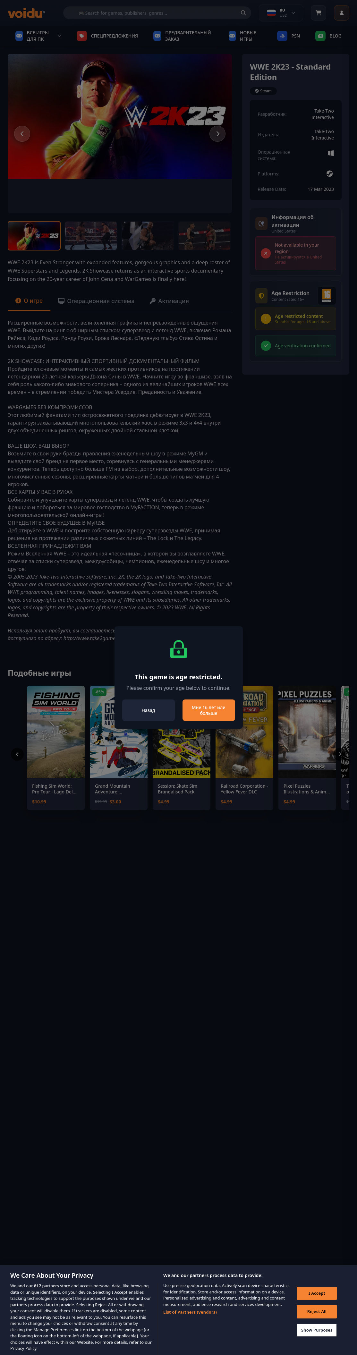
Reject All (317, 1318)
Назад (148, 710)
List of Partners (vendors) (190, 1319)
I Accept (317, 1300)
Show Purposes (317, 1337)
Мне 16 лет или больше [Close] (208, 710)
